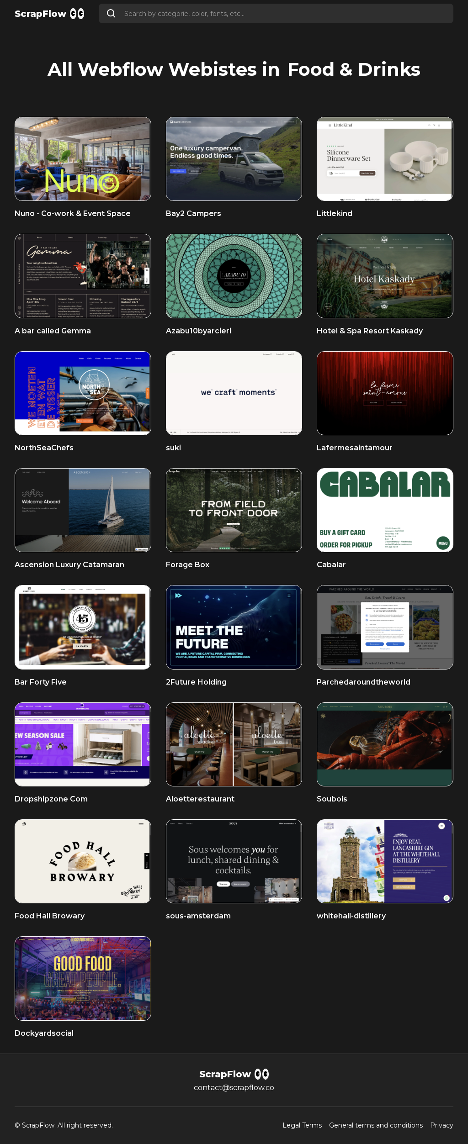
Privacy (441, 1125)
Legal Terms (302, 1125)
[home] (49, 13)
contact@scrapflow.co (234, 1087)
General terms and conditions (376, 1125)
